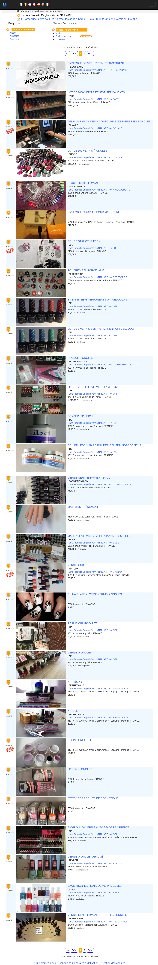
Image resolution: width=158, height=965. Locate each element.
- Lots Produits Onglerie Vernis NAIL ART (47, 15)
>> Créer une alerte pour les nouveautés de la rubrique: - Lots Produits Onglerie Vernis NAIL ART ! (78, 18)
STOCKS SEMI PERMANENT (85, 183)
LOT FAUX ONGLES (80, 769)
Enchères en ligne (64, 36)
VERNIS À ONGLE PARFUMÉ (85, 856)
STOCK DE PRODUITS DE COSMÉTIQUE (93, 798)
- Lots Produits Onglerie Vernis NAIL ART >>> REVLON (95, 863)
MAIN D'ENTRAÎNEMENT (83, 506)
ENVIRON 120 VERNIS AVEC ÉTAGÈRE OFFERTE (98, 827)
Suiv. (90, 53)
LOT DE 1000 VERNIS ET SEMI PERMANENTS (96, 92)
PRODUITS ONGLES (80, 357)
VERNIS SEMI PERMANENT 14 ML (89, 477)
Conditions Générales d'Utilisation (78, 963)
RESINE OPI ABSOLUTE (82, 623)
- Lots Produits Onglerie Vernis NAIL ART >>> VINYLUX (95, 572)
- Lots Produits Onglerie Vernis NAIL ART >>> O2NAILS (95, 128)
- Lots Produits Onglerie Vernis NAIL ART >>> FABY (93, 99)
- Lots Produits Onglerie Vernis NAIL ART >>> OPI (92, 306)
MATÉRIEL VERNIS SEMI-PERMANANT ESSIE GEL (99, 536)
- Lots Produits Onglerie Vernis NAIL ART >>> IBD (92, 423)
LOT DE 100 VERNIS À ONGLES (87, 150)
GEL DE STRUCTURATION (84, 241)
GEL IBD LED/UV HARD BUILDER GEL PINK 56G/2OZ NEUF (104, 445)
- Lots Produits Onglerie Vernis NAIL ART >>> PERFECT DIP (98, 277)
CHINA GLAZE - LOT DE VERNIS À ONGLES (95, 594)
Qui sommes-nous (45, 963)
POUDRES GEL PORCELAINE (86, 270)
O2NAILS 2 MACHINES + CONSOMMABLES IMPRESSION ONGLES (109, 121)
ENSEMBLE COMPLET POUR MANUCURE (94, 212)
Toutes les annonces (67, 30)
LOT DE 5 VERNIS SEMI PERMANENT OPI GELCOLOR (101, 328)
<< (67, 53)
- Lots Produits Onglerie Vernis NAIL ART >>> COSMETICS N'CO (100, 484)
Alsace (13, 33)
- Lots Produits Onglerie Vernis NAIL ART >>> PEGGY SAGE (98, 70)
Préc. (74, 53)
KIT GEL (73, 710)
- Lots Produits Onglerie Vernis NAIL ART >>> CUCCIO (95, 157)
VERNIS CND (76, 565)
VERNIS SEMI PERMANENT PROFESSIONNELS (97, 914)
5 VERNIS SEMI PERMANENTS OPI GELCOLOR (97, 299)
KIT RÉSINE (75, 681)
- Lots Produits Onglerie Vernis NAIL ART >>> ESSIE (93, 542)
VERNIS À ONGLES (80, 652)
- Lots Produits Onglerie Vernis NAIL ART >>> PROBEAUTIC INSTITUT (103, 364)
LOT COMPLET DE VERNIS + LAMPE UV (93, 387)
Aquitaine (14, 36)
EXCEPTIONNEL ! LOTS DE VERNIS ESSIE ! (95, 885)
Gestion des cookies (113, 963)
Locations (60, 39)
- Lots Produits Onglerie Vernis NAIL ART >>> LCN (92, 248)
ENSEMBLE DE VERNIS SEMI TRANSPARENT (96, 63)
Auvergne (14, 39)
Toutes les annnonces (23, 29)
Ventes (59, 33)
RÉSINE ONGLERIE (80, 740)
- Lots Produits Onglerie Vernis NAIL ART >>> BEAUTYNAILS (98, 688)
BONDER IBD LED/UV (81, 416)
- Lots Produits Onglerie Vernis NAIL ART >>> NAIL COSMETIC (99, 189)
